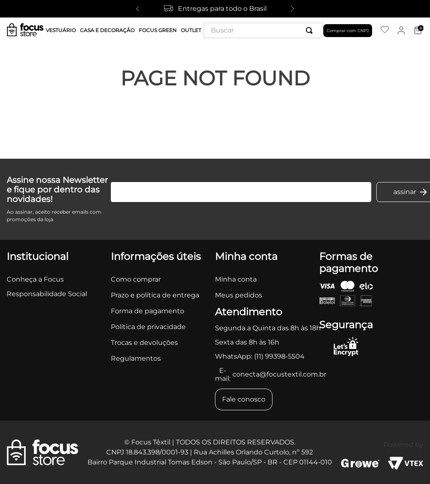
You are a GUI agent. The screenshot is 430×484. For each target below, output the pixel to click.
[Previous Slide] (137, 9)
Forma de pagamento (147, 311)
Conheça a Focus (35, 279)
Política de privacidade (148, 327)
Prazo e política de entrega (155, 295)
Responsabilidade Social (47, 294)
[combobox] (263, 30)
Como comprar (136, 279)
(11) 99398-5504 (279, 356)
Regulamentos (136, 358)
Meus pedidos (238, 295)
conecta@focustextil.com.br (279, 374)
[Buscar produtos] (311, 30)
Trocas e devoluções (144, 343)
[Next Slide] (292, 9)
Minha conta (236, 279)
